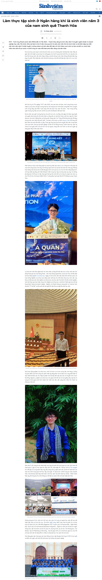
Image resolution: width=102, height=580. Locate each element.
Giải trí (42, 12)
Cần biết (93, 12)
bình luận (60, 38)
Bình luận (3, 56)
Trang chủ (2, 12)
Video (69, 12)
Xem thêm (99, 12)
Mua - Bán (85, 12)
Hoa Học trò (67, 1)
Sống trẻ (17, 12)
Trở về (3, 60)
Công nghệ (62, 12)
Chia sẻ (3, 47)
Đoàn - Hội (9, 12)
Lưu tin (3, 51)
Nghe (3, 43)
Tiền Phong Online (44, 1)
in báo (55, 38)
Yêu (37, 12)
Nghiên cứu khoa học (39, 276)
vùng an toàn (66, 120)
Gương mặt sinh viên (52, 12)
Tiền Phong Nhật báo (56, 1)
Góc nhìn (31, 12)
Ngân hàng (53, 522)
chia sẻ (42, 38)
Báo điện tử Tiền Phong (51, 7)
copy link (51, 38)
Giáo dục (24, 12)
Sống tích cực (76, 12)
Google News (99, 16)
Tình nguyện (73, 467)
